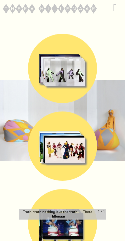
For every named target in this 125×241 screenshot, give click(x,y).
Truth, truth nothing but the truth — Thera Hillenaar (57, 214)
